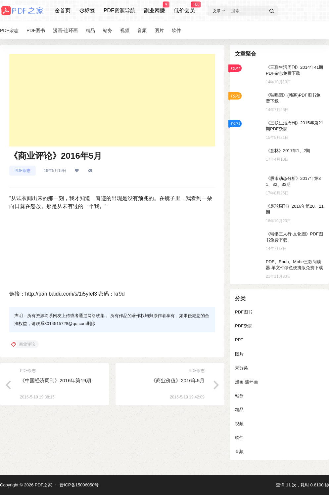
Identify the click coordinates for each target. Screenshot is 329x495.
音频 (239, 451)
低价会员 (184, 8)
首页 (62, 10)
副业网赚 (154, 8)
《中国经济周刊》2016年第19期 (55, 380)
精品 (239, 409)
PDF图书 (243, 311)
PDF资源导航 (119, 10)
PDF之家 (42, 484)
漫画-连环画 (246, 381)
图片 (239, 353)
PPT (239, 339)
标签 (87, 10)
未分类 (241, 367)
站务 (239, 395)
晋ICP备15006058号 (79, 484)
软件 (239, 437)
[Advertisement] (112, 100)
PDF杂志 (22, 170)
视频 (239, 423)
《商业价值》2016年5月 (178, 380)
